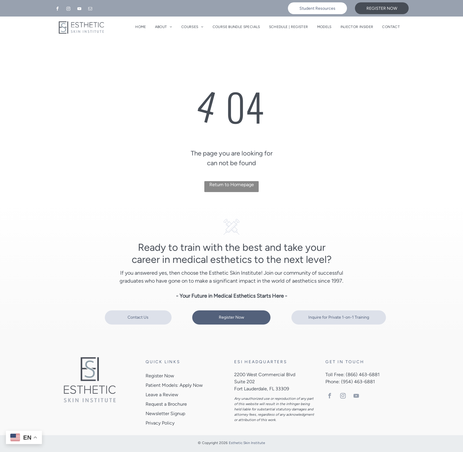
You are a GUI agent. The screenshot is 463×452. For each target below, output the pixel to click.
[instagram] (68, 9)
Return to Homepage (231, 184)
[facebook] (57, 9)
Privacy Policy (160, 423)
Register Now (160, 376)
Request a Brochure (166, 404)
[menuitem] (140, 27)
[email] (90, 9)
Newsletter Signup (165, 413)
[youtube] (79, 9)
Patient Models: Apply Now (174, 385)
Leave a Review (162, 394)
